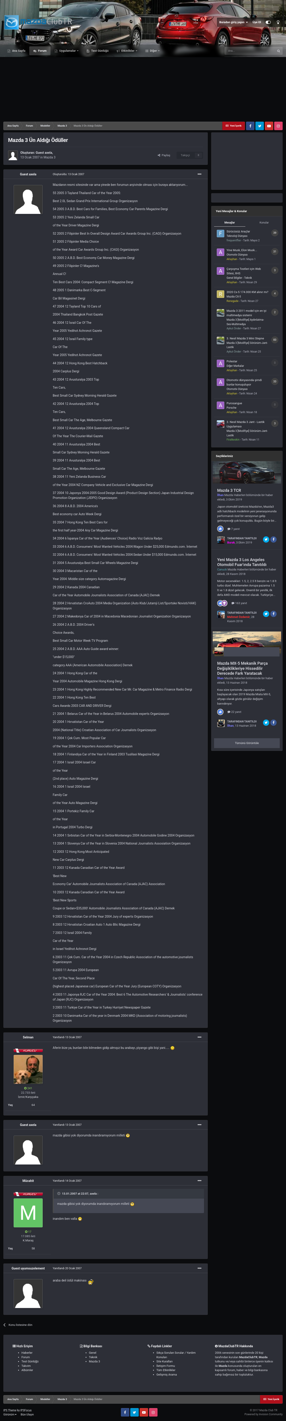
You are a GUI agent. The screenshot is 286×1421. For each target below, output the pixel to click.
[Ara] (250, 51)
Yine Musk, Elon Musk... (242, 250)
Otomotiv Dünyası (237, 254)
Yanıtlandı (67, 1037)
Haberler (26, 1352)
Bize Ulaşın (27, 1414)
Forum (41, 50)
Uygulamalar (67, 50)
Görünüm (10, 1414)
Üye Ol (256, 22)
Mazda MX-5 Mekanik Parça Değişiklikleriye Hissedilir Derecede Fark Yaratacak (242, 668)
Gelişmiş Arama (166, 1374)
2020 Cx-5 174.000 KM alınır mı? (247, 292)
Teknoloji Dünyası (237, 236)
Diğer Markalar (235, 365)
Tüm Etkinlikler (165, 1370)
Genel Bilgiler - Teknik (239, 277)
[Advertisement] (143, 88)
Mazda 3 (50, 157)
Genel (92, 1352)
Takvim (26, 1366)
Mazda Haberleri (235, 495)
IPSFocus (26, 1410)
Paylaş (164, 155)
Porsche (231, 407)
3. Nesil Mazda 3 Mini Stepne (245, 338)
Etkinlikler (128, 50)
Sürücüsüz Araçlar (238, 231)
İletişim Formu (165, 1366)
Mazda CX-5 (234, 296)
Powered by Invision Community (263, 1414)
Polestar (232, 361)
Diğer (153, 50)
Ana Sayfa (18, 50)
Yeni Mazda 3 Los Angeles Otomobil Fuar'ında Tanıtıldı (242, 562)
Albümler (27, 1370)
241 (28, 1088)
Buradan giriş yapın (233, 22)
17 (28, 1231)
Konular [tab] (264, 222)
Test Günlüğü (99, 50)
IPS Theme (9, 1410)
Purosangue (234, 403)
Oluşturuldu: (68, 174)
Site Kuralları (164, 1361)
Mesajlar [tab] (229, 222)
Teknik (93, 1357)
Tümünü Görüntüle (247, 743)
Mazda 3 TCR (229, 490)
